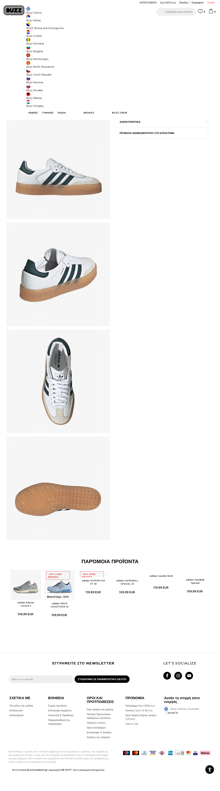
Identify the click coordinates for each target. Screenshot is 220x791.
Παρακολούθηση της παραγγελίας (59, 741)
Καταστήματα (16, 734)
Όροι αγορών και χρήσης (100, 728)
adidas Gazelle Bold (159, 593)
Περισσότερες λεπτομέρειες (171, 114)
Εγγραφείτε (198, 2)
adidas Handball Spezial (193, 599)
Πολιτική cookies (96, 742)
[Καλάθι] (212, 12)
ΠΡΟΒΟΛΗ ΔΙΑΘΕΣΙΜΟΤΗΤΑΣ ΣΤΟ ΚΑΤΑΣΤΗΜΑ (162, 132)
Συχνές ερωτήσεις (57, 724)
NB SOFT (66, 789)
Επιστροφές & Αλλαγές (99, 751)
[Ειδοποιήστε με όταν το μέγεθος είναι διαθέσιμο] (122, 57)
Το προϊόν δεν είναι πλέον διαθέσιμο (143, 84)
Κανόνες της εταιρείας (98, 756)
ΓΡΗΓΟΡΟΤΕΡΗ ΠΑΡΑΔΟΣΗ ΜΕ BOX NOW (99, 22)
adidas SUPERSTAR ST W (93, 599)
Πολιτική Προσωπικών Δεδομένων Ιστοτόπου (99, 735)
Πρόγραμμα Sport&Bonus (140, 724)
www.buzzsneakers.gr (34, 789)
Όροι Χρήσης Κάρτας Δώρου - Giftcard (141, 736)
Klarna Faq (131, 743)
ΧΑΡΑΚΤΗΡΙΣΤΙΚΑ (162, 121)
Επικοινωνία (16, 729)
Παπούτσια (46, 27)
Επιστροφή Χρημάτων (60, 729)
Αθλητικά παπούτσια (63, 27)
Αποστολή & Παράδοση (60, 734)
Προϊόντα (35, 27)
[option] (110, 22)
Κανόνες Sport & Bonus (138, 729)
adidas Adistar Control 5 (27, 621)
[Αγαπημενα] (201, 12)
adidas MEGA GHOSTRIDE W (61, 621)
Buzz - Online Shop (18, 27)
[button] (176, 12)
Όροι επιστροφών (96, 746)
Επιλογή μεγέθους (126, 51)
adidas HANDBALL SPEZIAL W (127, 599)
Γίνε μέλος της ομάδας (21, 724)
